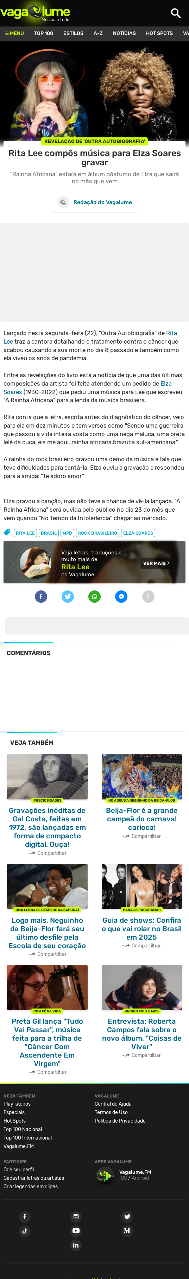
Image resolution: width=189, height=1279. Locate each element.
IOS (123, 1178)
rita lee (25, 533)
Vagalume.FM (19, 1146)
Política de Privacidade (120, 1121)
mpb (67, 533)
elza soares (138, 533)
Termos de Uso (111, 1113)
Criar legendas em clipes (31, 1187)
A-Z (98, 33)
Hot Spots (159, 33)
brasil (49, 533)
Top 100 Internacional (28, 1138)
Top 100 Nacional (23, 1129)
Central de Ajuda (113, 1104)
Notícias (124, 33)
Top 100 (43, 33)
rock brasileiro (97, 533)
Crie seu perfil (19, 1170)
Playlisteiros (17, 1104)
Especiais (14, 1113)
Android (140, 1178)
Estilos (73, 33)
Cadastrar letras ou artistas (34, 1178)
